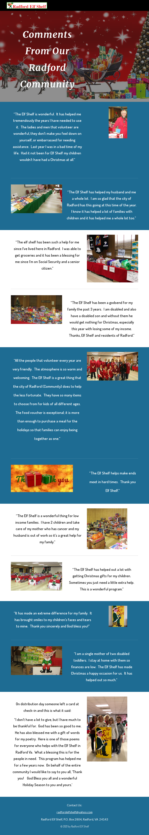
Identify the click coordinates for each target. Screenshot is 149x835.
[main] (47, 56)
